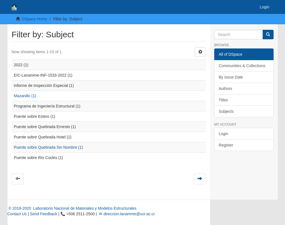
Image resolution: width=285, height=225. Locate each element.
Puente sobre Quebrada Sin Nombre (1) (48, 147)
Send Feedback (43, 214)
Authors (225, 88)
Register (226, 145)
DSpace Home (34, 19)
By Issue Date (231, 77)
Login (223, 133)
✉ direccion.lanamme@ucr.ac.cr (126, 214)
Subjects (226, 111)
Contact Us (17, 214)
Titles (223, 100)
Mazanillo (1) (25, 96)
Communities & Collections (242, 65)
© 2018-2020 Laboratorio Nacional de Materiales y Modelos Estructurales (72, 208)
